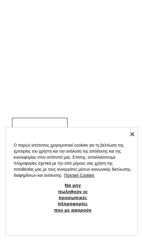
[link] (39, 123)
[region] (71, 181)
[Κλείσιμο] (132, 134)
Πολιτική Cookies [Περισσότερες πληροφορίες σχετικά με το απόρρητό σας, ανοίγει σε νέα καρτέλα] (79, 175)
